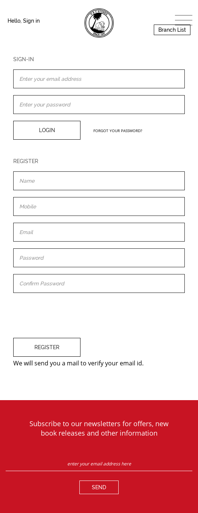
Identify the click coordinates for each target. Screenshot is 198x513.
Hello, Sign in (24, 21)
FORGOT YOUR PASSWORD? (117, 130)
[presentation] (70, 314)
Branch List (172, 30)
